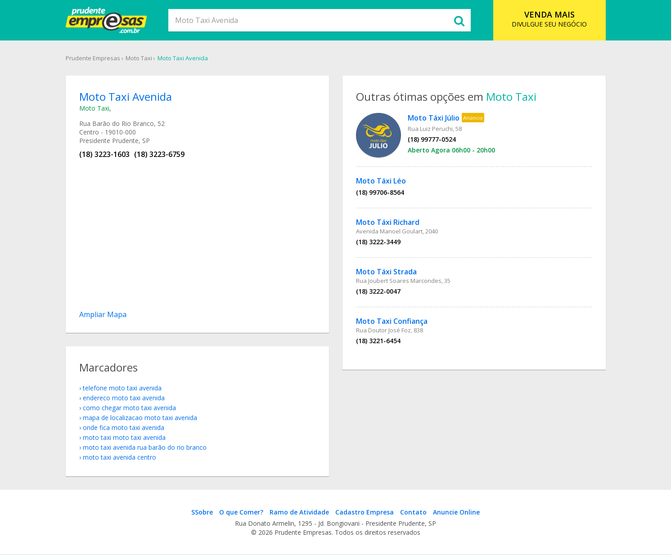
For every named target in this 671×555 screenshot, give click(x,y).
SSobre (202, 512)
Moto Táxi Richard (387, 222)
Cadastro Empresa (364, 512)
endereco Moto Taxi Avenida (124, 398)
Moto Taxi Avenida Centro (119, 457)
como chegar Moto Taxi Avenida (129, 407)
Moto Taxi (139, 58)
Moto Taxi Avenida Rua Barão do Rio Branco (145, 447)
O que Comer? (241, 512)
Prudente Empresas (93, 58)
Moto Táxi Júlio (433, 118)
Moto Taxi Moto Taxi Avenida (124, 437)
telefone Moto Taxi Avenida (122, 388)
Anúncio (473, 117)
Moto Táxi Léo (381, 181)
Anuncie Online (456, 512)
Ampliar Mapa (102, 314)
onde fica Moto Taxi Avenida (123, 427)
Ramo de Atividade (299, 512)
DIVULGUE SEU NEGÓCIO (549, 18)
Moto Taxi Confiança (392, 321)
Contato (413, 512)
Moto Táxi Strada (386, 272)
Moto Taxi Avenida (183, 58)
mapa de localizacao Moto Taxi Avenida (140, 417)
